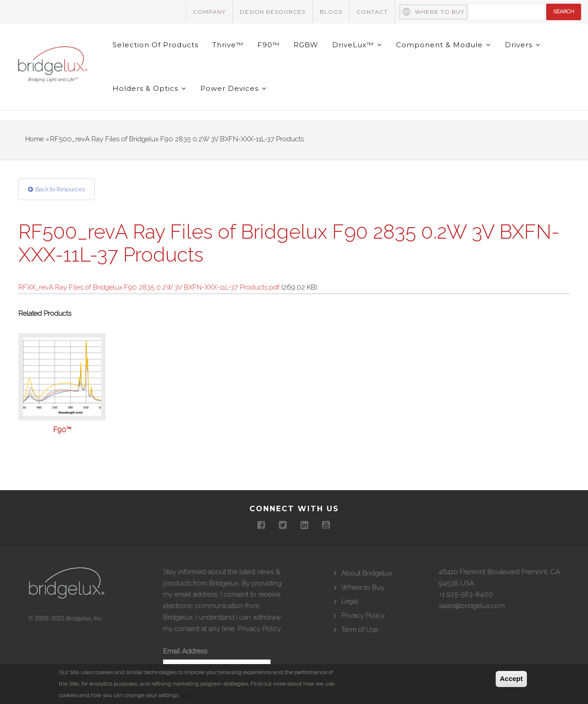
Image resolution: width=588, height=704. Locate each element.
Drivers (523, 44)
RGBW (306, 44)
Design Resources (272, 11)
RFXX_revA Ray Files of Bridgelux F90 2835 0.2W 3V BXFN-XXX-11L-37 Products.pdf (148, 287)
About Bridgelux (366, 573)
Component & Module (443, 44)
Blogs (331, 11)
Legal (349, 601)
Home (34, 139)
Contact (372, 11)
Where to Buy (439, 11)
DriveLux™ (357, 44)
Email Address (185, 651)
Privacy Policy (259, 629)
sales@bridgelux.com (472, 606)
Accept (511, 678)
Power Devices (233, 88)
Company (209, 11)
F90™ (268, 44)
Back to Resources (60, 189)
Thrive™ (227, 44)
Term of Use (359, 630)
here (186, 695)
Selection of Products (155, 44)
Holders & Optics (150, 88)
